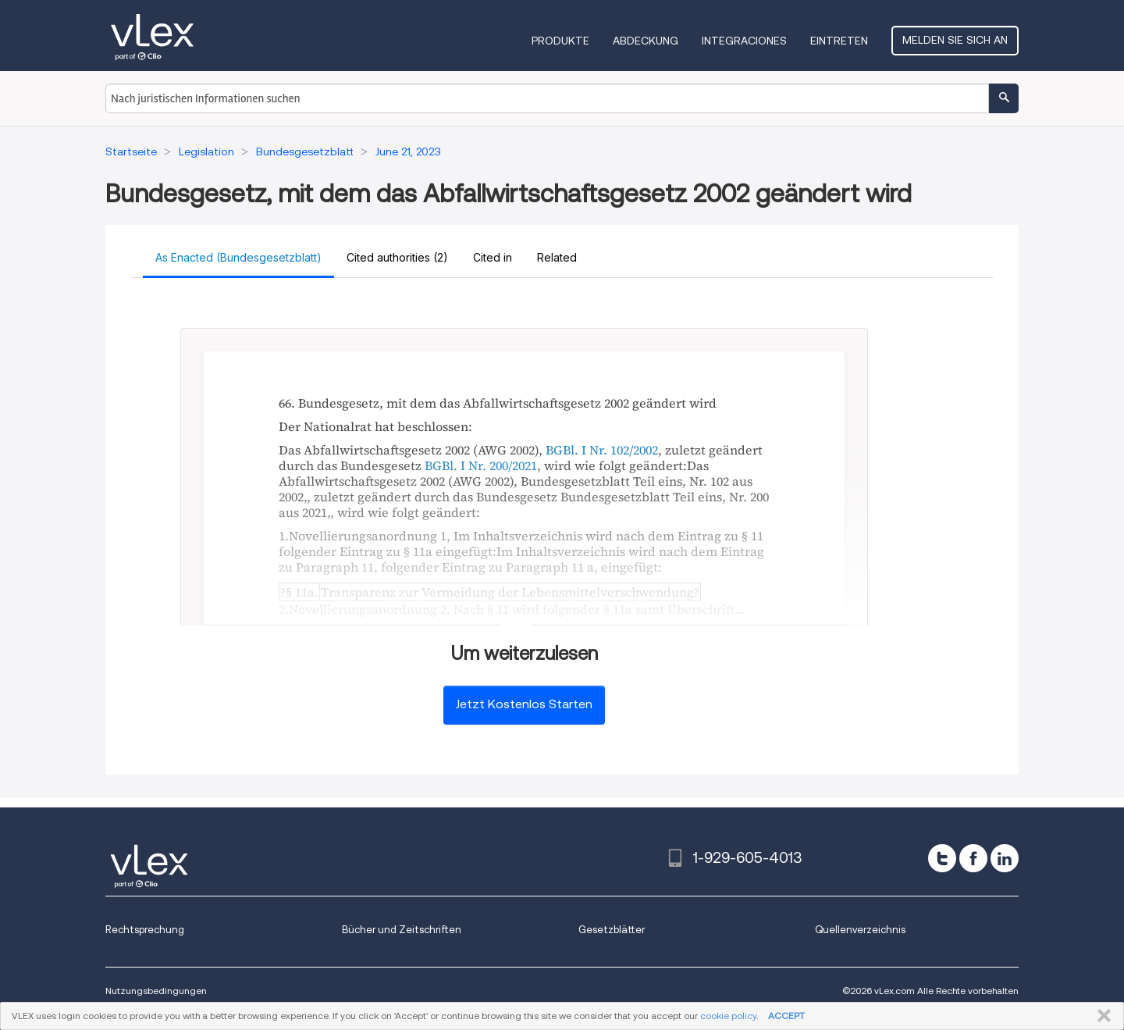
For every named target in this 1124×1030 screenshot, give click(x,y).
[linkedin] (1005, 858)
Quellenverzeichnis (860, 930)
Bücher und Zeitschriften (401, 930)
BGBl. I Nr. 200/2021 (481, 465)
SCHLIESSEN (1101, 1016)
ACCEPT (786, 1015)
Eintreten (839, 40)
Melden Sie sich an (955, 40)
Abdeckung (645, 40)
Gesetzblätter (611, 930)
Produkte (560, 40)
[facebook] (973, 858)
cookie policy (728, 1015)
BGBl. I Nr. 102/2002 (602, 449)
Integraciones (744, 40)
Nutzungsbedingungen (156, 990)
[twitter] (942, 858)
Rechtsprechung (144, 930)
